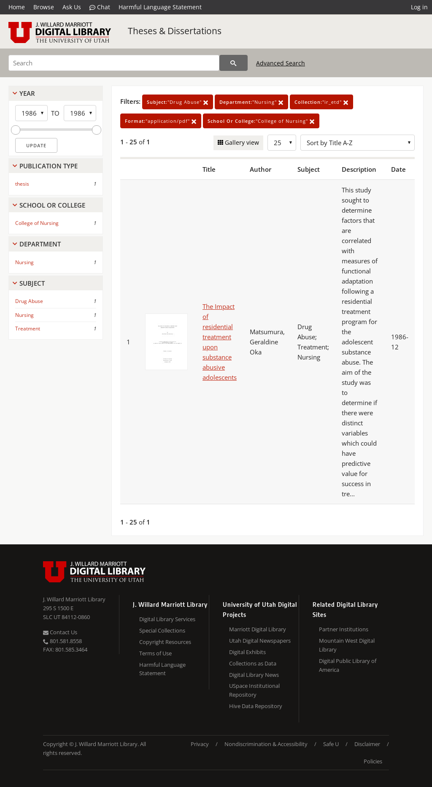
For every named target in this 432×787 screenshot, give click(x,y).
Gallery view (241, 142)
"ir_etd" (321, 102)
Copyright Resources (165, 642)
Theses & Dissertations (174, 31)
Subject (32, 283)
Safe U (331, 744)
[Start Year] (31, 113)
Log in (419, 7)
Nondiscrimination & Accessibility (266, 744)
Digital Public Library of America (347, 665)
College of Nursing (37, 223)
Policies (373, 761)
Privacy (200, 744)
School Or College (52, 205)
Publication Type (48, 166)
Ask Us (71, 7)
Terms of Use (155, 653)
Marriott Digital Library (257, 629)
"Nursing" (251, 102)
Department (40, 244)
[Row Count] (281, 143)
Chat (99, 7)
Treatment (27, 328)
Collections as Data (252, 663)
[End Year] (80, 113)
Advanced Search (280, 63)
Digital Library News (254, 675)
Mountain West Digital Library (347, 645)
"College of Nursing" (261, 121)
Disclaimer (367, 744)
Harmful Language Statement (160, 7)
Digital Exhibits (247, 652)
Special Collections (162, 630)
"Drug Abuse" (177, 102)
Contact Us (60, 632)
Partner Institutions (343, 629)
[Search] (113, 63)
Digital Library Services (167, 619)
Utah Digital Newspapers (260, 640)
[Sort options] (357, 143)
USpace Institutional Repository (254, 690)
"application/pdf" (161, 121)
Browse (43, 7)
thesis (22, 183)
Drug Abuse (29, 301)
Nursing (24, 262)
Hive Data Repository (255, 706)
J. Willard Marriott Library (74, 599)
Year (27, 93)
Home (16, 7)
